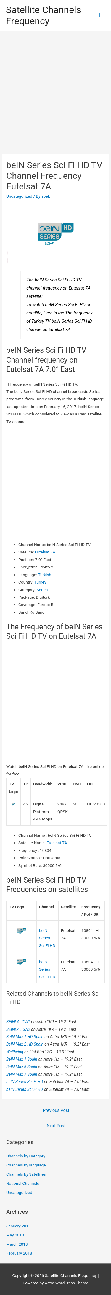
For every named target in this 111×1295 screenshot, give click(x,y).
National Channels (22, 1183)
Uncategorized (19, 196)
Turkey (40, 582)
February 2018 (19, 1253)
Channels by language (26, 1165)
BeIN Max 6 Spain (22, 1067)
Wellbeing (15, 1051)
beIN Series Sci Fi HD (47, 938)
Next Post (56, 1125)
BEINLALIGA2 (18, 1029)
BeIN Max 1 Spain (22, 1059)
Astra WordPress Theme (66, 1283)
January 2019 (18, 1225)
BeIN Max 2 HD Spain (25, 1044)
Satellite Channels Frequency (43, 15)
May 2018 (15, 1235)
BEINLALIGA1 (18, 1021)
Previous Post (56, 1110)
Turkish (44, 574)
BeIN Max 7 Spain (22, 1074)
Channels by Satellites (26, 1174)
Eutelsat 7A (45, 552)
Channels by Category (25, 1155)
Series (42, 589)
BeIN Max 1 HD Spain (25, 1036)
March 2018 (17, 1244)
